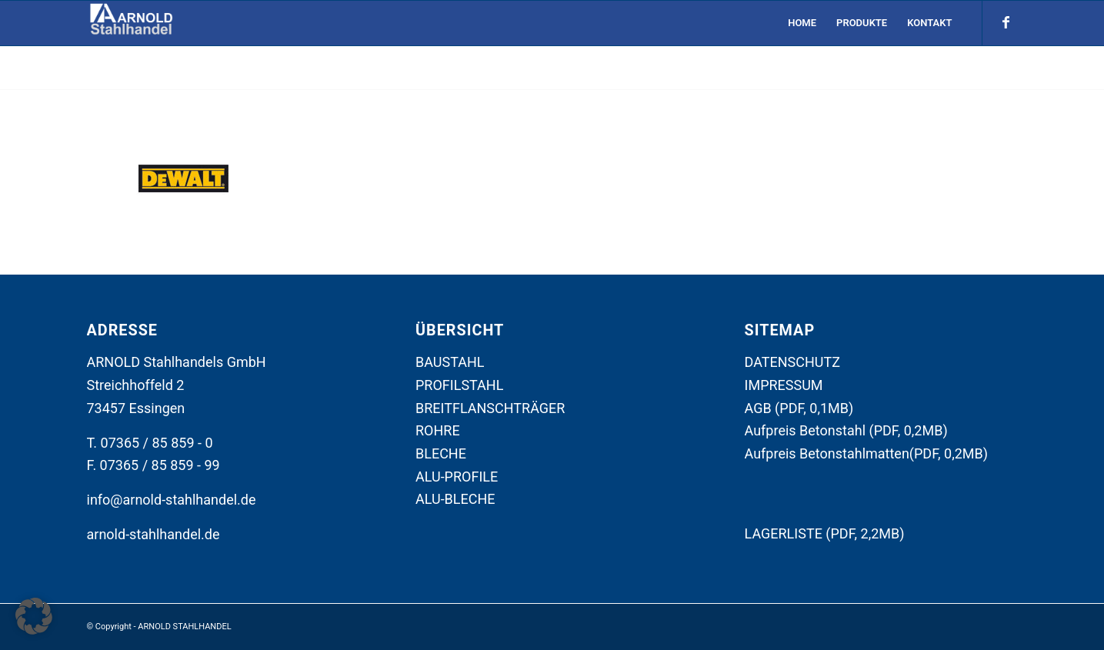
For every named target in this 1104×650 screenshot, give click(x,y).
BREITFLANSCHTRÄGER (490, 408)
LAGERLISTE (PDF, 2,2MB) (825, 533)
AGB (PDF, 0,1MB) (799, 408)
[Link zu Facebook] (1006, 22)
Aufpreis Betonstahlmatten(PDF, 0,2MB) (867, 453)
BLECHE (440, 453)
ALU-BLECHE (455, 499)
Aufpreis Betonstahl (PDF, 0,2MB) (846, 430)
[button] (34, 616)
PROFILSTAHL (459, 385)
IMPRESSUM (784, 385)
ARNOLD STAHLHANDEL (184, 627)
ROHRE (437, 430)
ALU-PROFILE (456, 476)
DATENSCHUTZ (793, 362)
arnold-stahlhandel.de (153, 534)
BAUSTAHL (450, 362)
